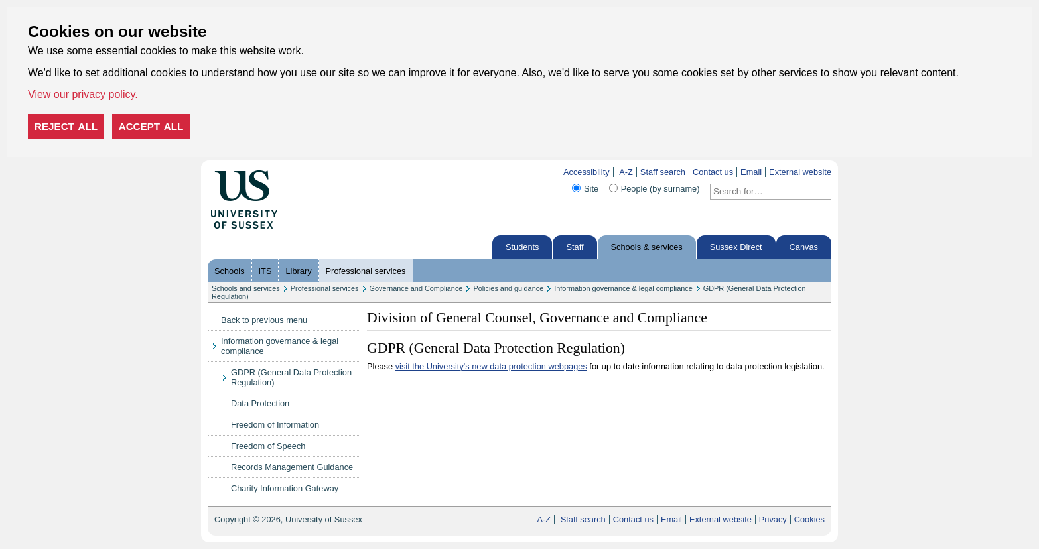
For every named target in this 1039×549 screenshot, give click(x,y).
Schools (229, 271)
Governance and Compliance (416, 288)
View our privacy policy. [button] (83, 94)
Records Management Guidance (292, 467)
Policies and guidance (508, 288)
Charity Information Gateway (284, 488)
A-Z (626, 172)
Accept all (151, 126)
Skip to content (305, 172)
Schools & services (647, 247)
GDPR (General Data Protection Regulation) (291, 377)
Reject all (66, 126)
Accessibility (586, 172)
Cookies (809, 519)
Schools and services (246, 288)
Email (751, 172)
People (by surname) (660, 189)
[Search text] (762, 192)
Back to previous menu (264, 320)
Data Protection (260, 403)
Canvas (804, 247)
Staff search (662, 172)
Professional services (366, 271)
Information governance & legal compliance (623, 288)
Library (298, 271)
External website (800, 172)
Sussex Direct (736, 247)
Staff (574, 247)
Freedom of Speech (268, 446)
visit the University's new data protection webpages (491, 366)
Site (591, 189)
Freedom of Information (275, 425)
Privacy (773, 519)
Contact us (713, 172)
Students (522, 247)
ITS (265, 271)
